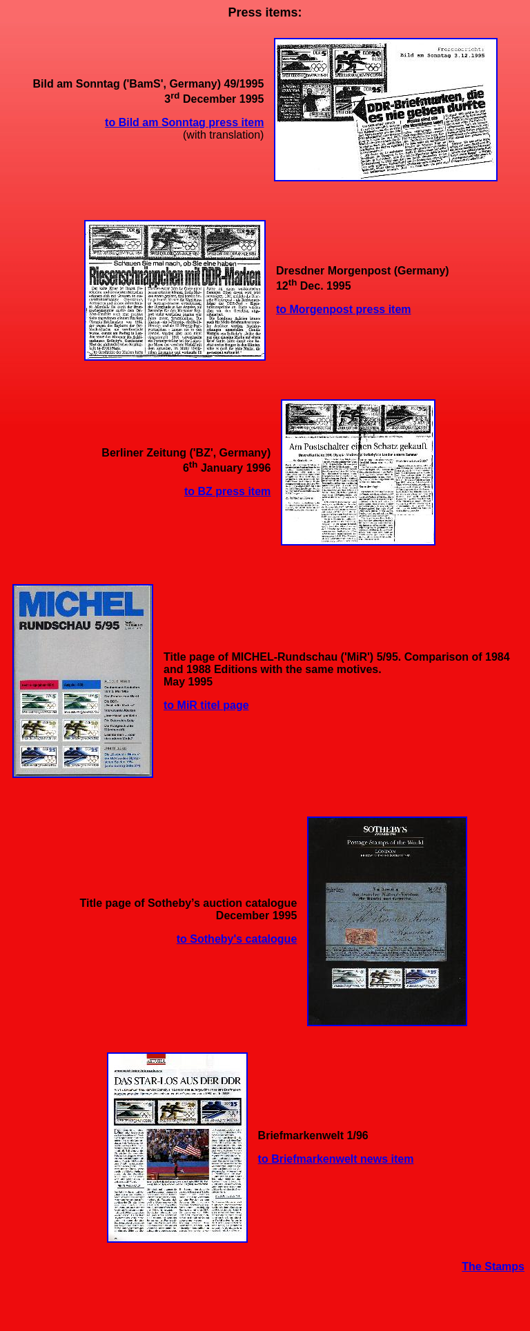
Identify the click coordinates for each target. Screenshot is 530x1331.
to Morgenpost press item (343, 309)
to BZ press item (227, 491)
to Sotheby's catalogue (237, 939)
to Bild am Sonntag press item (184, 122)
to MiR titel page (206, 705)
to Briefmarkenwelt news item (336, 1159)
